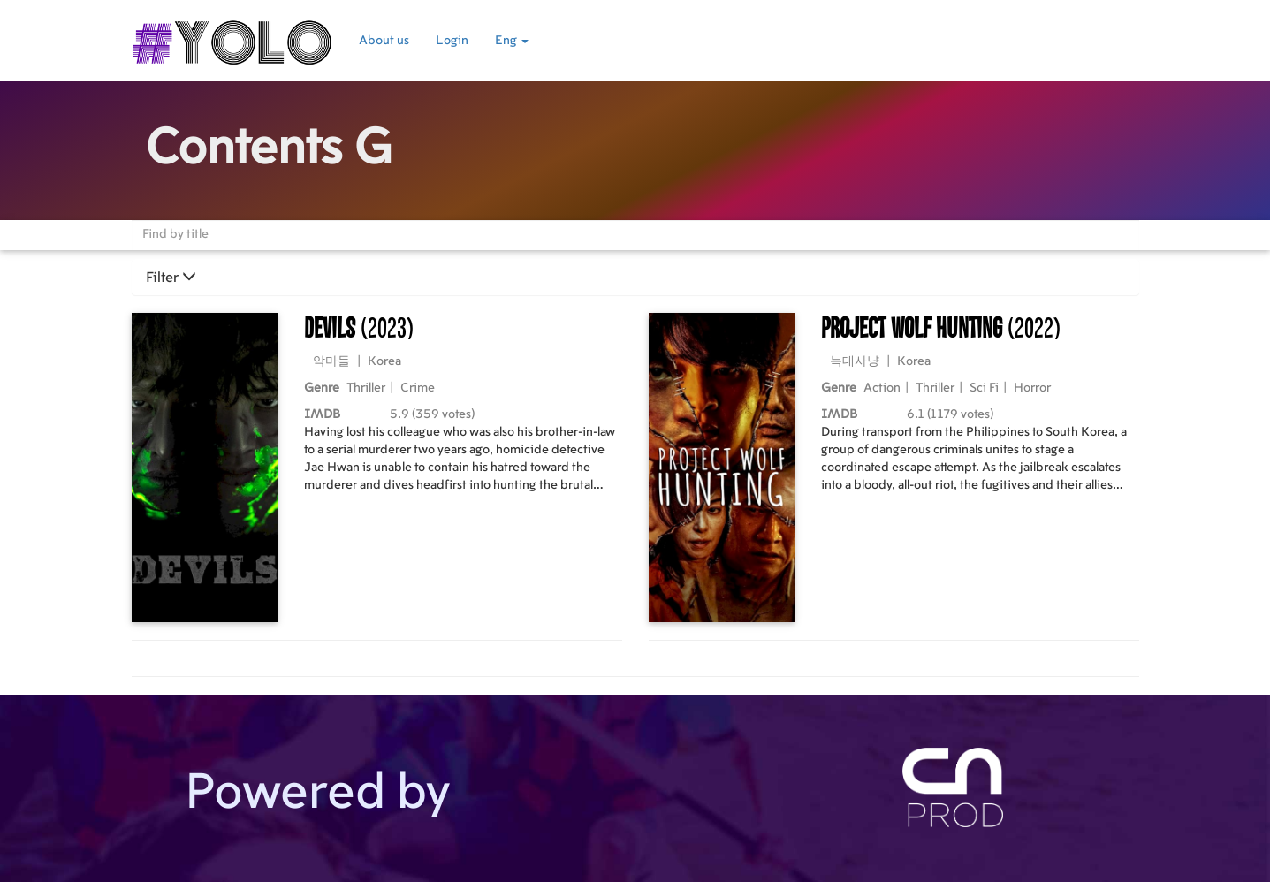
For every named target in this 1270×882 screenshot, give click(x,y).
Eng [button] (512, 40)
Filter (171, 277)
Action (882, 388)
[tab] (635, 277)
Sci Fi (984, 388)
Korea (384, 361)
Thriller (365, 388)
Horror (1032, 388)
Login (452, 40)
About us (384, 40)
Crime (417, 388)
